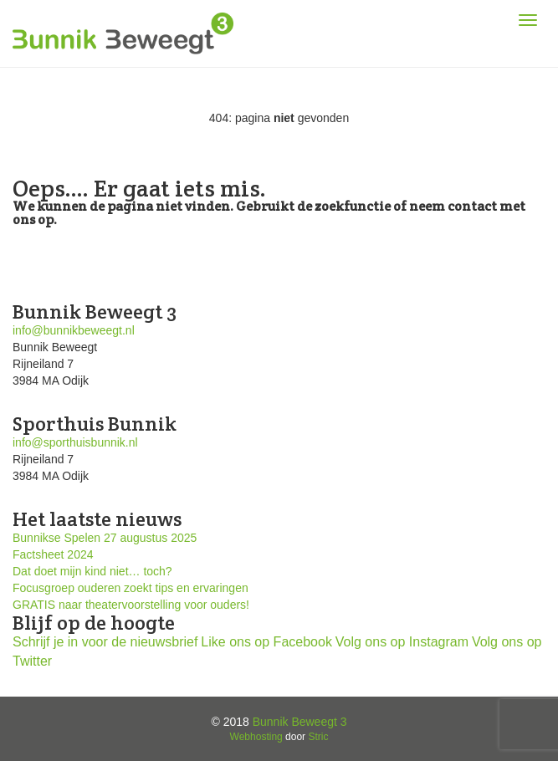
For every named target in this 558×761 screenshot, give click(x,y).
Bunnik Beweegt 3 (300, 721)
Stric (318, 737)
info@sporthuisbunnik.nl (75, 442)
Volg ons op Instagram (401, 642)
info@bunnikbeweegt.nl (74, 330)
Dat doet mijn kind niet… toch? (92, 571)
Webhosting (256, 737)
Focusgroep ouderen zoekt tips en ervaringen (130, 588)
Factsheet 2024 (53, 554)
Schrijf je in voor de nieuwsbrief (105, 642)
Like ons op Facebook (266, 642)
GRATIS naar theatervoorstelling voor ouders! (131, 604)
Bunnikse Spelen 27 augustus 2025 (105, 537)
